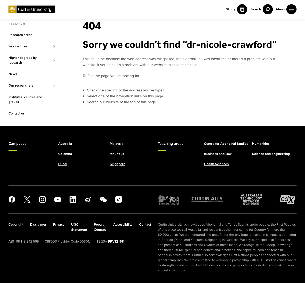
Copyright (15, 224)
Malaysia (116, 143)
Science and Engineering (271, 153)
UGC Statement (79, 227)
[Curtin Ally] (207, 199)
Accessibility (122, 224)
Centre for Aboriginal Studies (226, 143)
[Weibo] (88, 199)
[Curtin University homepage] (31, 9)
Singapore (117, 164)
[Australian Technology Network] (251, 199)
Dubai (62, 164)
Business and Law (218, 153)
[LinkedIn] (72, 199)
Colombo (65, 153)
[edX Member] (288, 199)
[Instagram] (42, 199)
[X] (27, 199)
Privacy (58, 224)
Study (236, 9)
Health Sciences (216, 164)
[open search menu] (262, 9)
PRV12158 (116, 241)
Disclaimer (38, 224)
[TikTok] (118, 199)
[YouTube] (57, 199)
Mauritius (117, 153)
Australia (65, 143)
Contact (145, 224)
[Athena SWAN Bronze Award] (168, 199)
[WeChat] (103, 199)
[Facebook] (11, 199)
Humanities (261, 143)
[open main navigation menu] (286, 9)
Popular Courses (100, 227)
